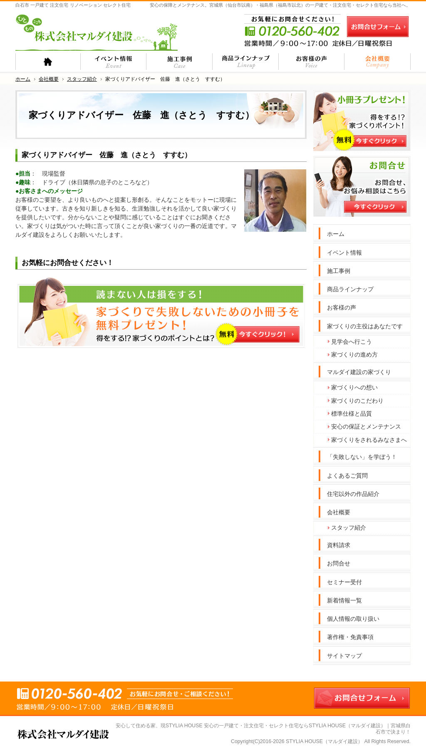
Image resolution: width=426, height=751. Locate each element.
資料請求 (338, 545)
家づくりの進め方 (354, 354)
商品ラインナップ (350, 289)
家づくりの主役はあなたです (365, 326)
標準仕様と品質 (351, 413)
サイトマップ (344, 655)
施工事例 (338, 271)
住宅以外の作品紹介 (353, 494)
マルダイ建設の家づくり (359, 372)
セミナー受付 (344, 582)
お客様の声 (341, 307)
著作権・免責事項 (350, 637)
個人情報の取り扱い (353, 618)
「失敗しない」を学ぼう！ (362, 457)
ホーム (335, 234)
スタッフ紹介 (348, 527)
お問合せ (338, 563)
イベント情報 (344, 252)
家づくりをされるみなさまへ (369, 439)
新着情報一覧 (344, 600)
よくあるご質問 (347, 475)
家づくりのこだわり (357, 400)
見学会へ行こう (351, 341)
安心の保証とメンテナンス (366, 426)
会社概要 (338, 512)
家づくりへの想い (354, 387)
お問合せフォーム (378, 26)
